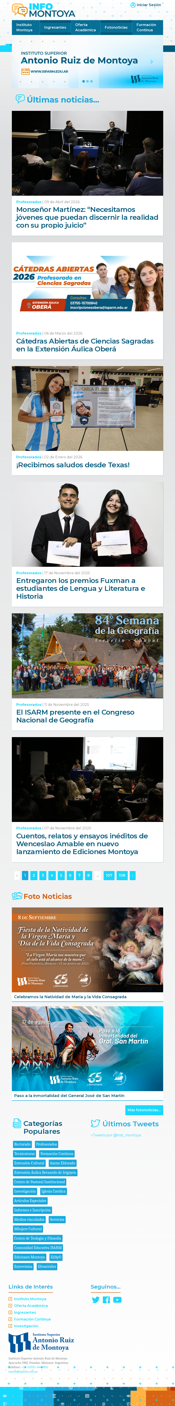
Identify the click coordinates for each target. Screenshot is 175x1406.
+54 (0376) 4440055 (34, 1367)
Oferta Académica (85, 27)
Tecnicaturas (24, 1153)
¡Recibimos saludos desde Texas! (72, 465)
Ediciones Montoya (29, 1257)
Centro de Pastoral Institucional (39, 1182)
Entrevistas (23, 1266)
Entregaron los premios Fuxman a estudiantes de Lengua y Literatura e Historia (80, 588)
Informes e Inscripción (32, 1210)
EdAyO (56, 1257)
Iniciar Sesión (149, 5)
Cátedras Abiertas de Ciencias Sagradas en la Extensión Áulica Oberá (85, 345)
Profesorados (28, 202)
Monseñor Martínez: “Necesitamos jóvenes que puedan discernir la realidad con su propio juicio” (87, 217)
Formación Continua (146, 27)
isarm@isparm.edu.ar (23, 1371)
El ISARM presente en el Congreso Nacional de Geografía (75, 716)
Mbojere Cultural (28, 1229)
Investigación (25, 1191)
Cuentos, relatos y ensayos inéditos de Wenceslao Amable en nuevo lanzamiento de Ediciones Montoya (82, 844)
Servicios (57, 1219)
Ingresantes (55, 27)
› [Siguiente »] (132, 875)
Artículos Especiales (30, 1200)
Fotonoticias (116, 27)
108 (122, 875)
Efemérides (47, 1266)
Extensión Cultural (29, 1163)
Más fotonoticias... (144, 1110)
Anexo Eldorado (62, 1163)
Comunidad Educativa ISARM (38, 1248)
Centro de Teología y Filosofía (37, 1238)
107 (109, 875)
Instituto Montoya (24, 27)
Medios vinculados (29, 1219)
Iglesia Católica (53, 1191)
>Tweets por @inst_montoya (116, 1135)
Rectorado (22, 1144)
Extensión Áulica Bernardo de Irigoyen (45, 1172)
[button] (23, 61)
